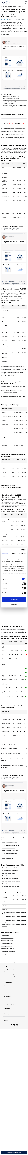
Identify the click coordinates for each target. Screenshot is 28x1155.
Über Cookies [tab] (22, 553)
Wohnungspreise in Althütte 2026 (11, 98)
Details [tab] (14, 553)
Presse (5, 1115)
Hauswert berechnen (9, 1097)
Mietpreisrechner (8, 1103)
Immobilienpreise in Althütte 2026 (11, 96)
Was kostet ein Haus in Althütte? (9, 874)
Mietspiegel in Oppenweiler (8, 1079)
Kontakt (6, 1113)
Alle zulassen (14, 599)
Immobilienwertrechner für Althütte (14, 161)
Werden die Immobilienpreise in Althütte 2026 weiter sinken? (13, 892)
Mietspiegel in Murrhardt (7, 1066)
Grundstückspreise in (10, 993)
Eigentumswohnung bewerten (11, 1099)
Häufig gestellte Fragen (8, 103)
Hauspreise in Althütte (15, 23)
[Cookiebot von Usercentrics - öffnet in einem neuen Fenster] (20, 550)
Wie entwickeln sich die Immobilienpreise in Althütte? (12, 885)
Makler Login (7, 1139)
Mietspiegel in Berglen (6, 1071)
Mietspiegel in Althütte (6, 699)
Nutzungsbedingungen (9, 1129)
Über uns (6, 1111)
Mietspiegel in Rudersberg (7, 1063)
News (5, 1117)
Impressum (6, 1125)
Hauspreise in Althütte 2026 (9, 101)
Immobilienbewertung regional (11, 1101)
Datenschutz (7, 1127)
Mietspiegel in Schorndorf (7, 1074)
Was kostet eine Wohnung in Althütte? (10, 879)
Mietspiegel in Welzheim (7, 1069)
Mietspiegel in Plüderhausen (8, 1076)
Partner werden (7, 1137)
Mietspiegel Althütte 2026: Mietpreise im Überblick (15, 100)
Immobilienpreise (9, 968)
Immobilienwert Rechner (10, 1095)
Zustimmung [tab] (5, 553)
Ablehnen (14, 604)
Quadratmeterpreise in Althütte (9, 28)
